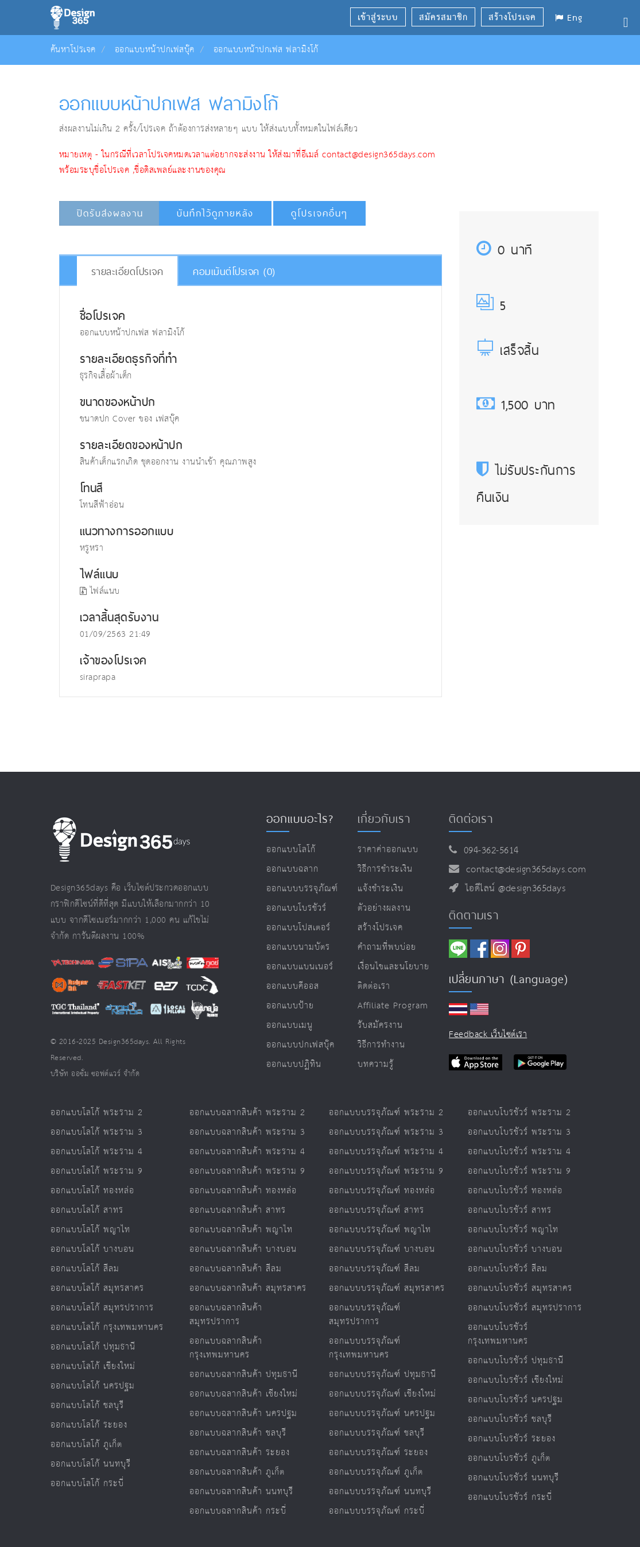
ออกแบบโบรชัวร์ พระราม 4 (519, 1151)
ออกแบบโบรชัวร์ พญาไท (513, 1229)
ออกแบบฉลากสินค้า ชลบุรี (237, 1433)
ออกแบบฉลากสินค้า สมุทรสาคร (248, 1288)
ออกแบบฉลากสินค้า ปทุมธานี (243, 1374)
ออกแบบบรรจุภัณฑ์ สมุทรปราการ (365, 1314)
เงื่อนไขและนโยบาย (393, 966)
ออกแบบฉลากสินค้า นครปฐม (243, 1413)
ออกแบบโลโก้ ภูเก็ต (86, 1444)
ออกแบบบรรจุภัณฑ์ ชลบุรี (377, 1433)
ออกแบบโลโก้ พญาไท (90, 1229)
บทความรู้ (376, 1064)
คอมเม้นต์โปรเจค (234, 271)
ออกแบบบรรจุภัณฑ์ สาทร (376, 1210)
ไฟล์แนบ (100, 591)
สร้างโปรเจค (380, 927)
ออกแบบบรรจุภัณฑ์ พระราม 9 (386, 1171)
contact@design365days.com (523, 869)
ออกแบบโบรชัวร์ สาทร (510, 1210)
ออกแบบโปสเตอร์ (298, 927)
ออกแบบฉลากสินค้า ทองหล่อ (243, 1190)
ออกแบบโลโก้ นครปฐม (93, 1386)
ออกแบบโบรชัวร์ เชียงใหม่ (516, 1380)
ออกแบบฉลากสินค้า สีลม (235, 1269)
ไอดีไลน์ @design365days (512, 888)
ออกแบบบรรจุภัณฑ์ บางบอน (382, 1249)
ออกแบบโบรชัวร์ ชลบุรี (510, 1419)
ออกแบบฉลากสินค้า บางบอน (243, 1249)
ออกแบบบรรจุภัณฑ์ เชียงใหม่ (382, 1394)
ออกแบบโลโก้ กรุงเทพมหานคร (107, 1327)
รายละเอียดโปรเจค (127, 271)
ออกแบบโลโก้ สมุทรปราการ (102, 1308)
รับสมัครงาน (380, 1025)
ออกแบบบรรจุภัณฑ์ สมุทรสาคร (387, 1288)
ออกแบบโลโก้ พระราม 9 (97, 1171)
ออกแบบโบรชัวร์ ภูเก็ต (509, 1458)
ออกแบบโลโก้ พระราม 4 (97, 1151)
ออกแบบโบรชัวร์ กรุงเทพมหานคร (498, 1334)
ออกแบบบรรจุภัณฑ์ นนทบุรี (380, 1491)
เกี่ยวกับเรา (384, 819)
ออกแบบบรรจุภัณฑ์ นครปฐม (382, 1413)
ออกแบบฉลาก (292, 869)
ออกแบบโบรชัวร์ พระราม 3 (519, 1132)
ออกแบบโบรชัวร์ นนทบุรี (513, 1478)
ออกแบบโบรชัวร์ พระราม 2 (519, 1112)
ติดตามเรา (474, 915)
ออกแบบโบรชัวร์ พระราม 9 (519, 1171)
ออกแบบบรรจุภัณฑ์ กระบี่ (377, 1511)
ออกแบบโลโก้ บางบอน (92, 1249)
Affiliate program (393, 1006)
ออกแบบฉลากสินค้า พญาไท (241, 1229)
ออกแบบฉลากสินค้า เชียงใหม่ (243, 1394)
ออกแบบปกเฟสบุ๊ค (300, 1045)
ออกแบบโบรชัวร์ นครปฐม (515, 1399)
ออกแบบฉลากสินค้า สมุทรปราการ (225, 1314)
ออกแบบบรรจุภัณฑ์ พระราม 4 (386, 1151)
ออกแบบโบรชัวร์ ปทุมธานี (516, 1360)
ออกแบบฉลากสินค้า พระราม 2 (247, 1112)
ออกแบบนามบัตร (298, 947)
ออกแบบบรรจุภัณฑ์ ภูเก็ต (376, 1472)
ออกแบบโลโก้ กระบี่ (87, 1483)
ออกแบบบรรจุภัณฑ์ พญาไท (380, 1229)
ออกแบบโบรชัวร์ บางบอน (515, 1249)
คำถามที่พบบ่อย (387, 947)
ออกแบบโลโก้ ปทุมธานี (93, 1347)
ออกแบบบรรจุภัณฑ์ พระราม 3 (386, 1132)
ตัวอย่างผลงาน (384, 908)
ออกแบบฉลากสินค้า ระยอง (239, 1452)
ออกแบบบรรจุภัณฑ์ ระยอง (378, 1452)
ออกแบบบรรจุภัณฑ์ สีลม (374, 1269)
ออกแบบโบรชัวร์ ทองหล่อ (515, 1190)
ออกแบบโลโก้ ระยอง (89, 1425)
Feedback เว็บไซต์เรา (488, 1034)
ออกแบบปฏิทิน (293, 1064)
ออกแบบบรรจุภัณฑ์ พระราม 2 (386, 1112)
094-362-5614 (488, 850)
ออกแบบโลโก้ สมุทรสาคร (97, 1288)
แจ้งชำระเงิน (381, 888)
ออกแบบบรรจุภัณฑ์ (302, 888)
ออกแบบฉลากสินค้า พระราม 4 (247, 1151)
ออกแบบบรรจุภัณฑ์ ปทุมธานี (382, 1374)
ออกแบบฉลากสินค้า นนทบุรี (241, 1491)
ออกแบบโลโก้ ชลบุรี (87, 1405)
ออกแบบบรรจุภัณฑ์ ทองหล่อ (382, 1190)
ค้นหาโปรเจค (73, 49)
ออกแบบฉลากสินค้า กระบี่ (237, 1511)
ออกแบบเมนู (289, 1025)
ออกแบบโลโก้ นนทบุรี (91, 1464)
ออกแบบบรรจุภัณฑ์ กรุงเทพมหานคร (365, 1348)
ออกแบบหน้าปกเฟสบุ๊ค (155, 49)
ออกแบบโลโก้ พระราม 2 (97, 1112)
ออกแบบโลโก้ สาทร (87, 1210)
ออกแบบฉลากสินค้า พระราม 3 (247, 1132)
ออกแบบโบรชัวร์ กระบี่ (510, 1497)
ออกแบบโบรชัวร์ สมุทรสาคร (520, 1288)
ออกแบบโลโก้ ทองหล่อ (92, 1190)
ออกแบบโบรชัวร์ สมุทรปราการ (525, 1308)
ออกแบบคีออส (292, 986)
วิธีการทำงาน (381, 1045)
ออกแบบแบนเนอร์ (299, 966)
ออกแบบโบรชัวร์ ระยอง (512, 1439)
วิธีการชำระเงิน (385, 869)
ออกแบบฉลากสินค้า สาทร (237, 1210)
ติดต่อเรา (374, 986)
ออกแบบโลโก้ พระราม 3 (97, 1132)
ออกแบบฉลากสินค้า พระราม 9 (247, 1171)
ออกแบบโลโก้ (291, 849)
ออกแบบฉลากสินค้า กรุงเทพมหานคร (225, 1348)
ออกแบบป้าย (290, 1006)
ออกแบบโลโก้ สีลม (85, 1269)
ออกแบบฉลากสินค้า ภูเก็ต (237, 1472)
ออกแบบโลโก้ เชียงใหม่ (93, 1366)
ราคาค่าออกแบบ (388, 849)
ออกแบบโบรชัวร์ (296, 908)
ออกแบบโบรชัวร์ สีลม (508, 1269)
